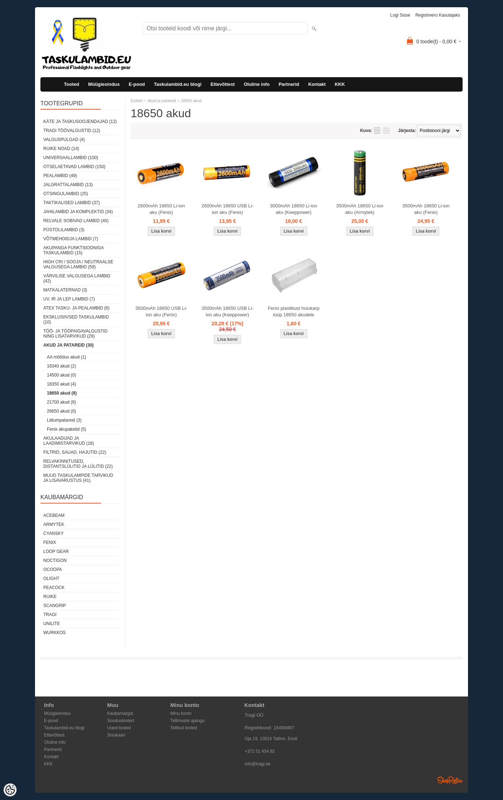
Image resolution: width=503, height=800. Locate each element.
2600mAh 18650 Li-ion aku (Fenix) (161, 209)
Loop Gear (56, 551)
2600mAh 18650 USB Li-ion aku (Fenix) (227, 209)
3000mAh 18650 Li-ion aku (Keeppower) (293, 209)
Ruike (50, 596)
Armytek (53, 524)
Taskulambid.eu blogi (178, 84)
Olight (51, 578)
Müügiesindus (103, 84)
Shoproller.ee (450, 780)
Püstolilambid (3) (63, 229)
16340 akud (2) (61, 366)
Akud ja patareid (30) (68, 345)
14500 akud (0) (61, 375)
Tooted (71, 84)
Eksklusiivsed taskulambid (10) (76, 320)
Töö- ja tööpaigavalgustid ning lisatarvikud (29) (75, 334)
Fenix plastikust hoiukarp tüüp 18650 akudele (293, 311)
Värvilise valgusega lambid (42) (76, 278)
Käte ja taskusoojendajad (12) (80, 121)
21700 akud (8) (61, 402)
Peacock (54, 587)
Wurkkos (54, 632)
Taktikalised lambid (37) (71, 202)
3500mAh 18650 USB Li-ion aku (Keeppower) (227, 311)
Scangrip (54, 605)
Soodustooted (120, 720)
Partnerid (289, 84)
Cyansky (53, 533)
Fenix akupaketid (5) (66, 429)
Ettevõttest (222, 84)
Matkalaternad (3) (65, 290)
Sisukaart (116, 735)
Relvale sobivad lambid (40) (76, 220)
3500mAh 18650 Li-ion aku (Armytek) (360, 209)
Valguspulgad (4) (64, 139)
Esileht (137, 100)
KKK (340, 84)
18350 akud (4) (61, 384)
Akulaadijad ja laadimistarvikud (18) (68, 441)
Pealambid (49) (60, 175)
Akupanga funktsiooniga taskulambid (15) (73, 250)
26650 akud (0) (61, 411)
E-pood (137, 84)
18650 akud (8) (62, 393)
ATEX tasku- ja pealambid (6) (76, 308)
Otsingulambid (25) (65, 193)
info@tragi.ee (258, 763)
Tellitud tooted (183, 727)
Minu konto (181, 713)
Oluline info (257, 84)
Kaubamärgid (120, 713)
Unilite (51, 623)
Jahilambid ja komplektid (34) (78, 211)
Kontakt (316, 84)
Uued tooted (119, 727)
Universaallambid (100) (70, 157)
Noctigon (55, 560)
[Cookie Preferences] (10, 789)
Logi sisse (400, 15)
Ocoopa (52, 569)
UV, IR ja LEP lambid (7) (69, 299)
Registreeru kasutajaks (437, 15)
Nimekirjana (377, 130)
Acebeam (54, 515)
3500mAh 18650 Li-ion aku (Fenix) (426, 209)
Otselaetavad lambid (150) (74, 166)
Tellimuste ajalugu (187, 720)
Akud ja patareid (161, 100)
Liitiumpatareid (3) (64, 420)
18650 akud (191, 100)
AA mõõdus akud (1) (66, 357)
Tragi (50, 614)
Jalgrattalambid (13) (68, 184)
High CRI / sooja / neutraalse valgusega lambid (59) (78, 264)
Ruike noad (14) (61, 148)
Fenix (49, 542)
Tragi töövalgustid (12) (71, 130)
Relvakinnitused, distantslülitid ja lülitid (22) (78, 464)
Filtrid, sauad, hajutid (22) (74, 452)
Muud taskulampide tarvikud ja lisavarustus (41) (78, 478)
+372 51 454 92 (260, 751)
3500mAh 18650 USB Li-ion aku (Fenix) (161, 311)
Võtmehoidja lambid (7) (70, 238)
